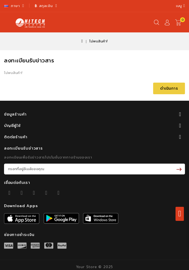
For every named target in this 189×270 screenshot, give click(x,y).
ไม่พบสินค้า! (98, 41)
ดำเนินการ (169, 88)
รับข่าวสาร (180, 169)
